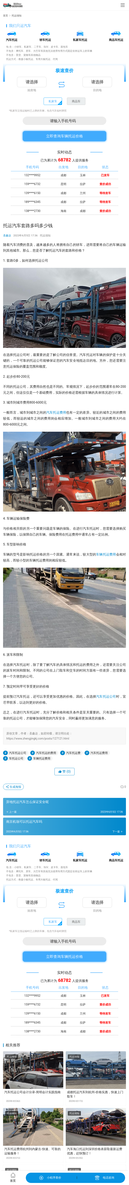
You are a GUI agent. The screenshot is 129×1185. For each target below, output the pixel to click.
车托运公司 (16, 758)
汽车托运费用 (56, 412)
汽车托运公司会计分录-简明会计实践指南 (32, 1092)
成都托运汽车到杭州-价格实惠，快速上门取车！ (95, 1094)
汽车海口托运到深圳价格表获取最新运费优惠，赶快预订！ (94, 1151)
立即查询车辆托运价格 (64, 136)
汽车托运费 (73, 753)
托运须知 (45, 235)
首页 (5, 15)
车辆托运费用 (106, 554)
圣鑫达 (7, 235)
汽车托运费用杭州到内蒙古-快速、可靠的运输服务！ (32, 1151)
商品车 (76, 101)
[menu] (122, 5)
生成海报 (13, 787)
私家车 (53, 101)
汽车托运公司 (106, 696)
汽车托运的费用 (46, 753)
